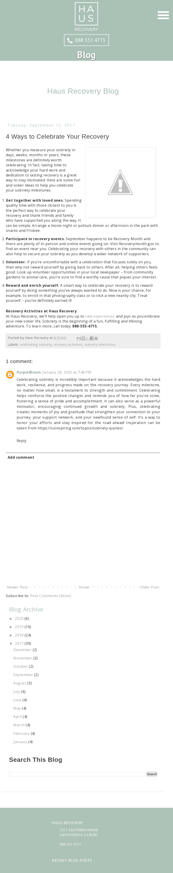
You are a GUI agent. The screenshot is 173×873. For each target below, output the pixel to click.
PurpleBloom (29, 372)
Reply (21, 440)
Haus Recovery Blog (83, 91)
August (20, 683)
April (18, 716)
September (23, 674)
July (17, 691)
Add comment (21, 457)
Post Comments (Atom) (50, 595)
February (21, 733)
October (21, 666)
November (23, 658)
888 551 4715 (86, 40)
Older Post (149, 587)
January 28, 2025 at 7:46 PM (66, 372)
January (20, 741)
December (22, 649)
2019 (19, 626)
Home (84, 587)
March (19, 724)
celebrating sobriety (36, 344)
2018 (19, 635)
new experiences (100, 316)
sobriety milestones (100, 344)
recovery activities (68, 344)
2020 (19, 618)
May (17, 708)
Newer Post (17, 587)
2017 (19, 643)
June (17, 699)
